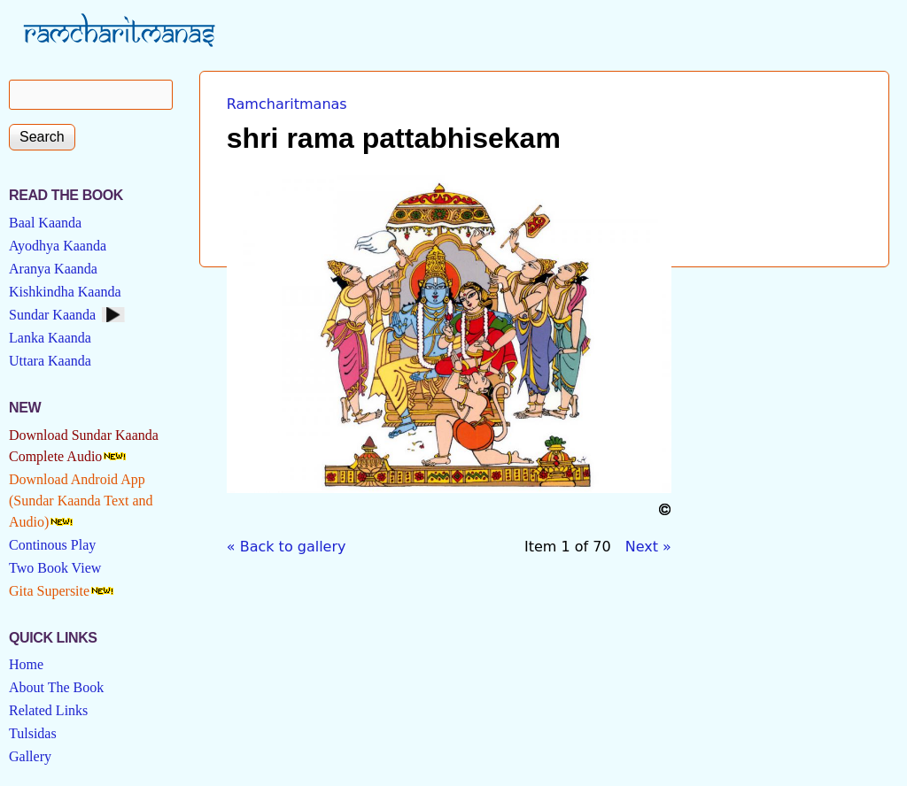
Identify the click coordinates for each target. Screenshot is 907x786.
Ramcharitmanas (287, 104)
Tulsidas (33, 733)
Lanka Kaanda (50, 337)
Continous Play (52, 544)
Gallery (30, 756)
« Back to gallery (286, 546)
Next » (648, 546)
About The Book (56, 687)
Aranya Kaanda (53, 268)
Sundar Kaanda (52, 314)
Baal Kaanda (45, 222)
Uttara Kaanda (50, 360)
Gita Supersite (49, 590)
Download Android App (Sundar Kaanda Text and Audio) (81, 500)
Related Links (48, 710)
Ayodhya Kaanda (57, 245)
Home (26, 664)
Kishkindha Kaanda (65, 291)
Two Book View (55, 567)
